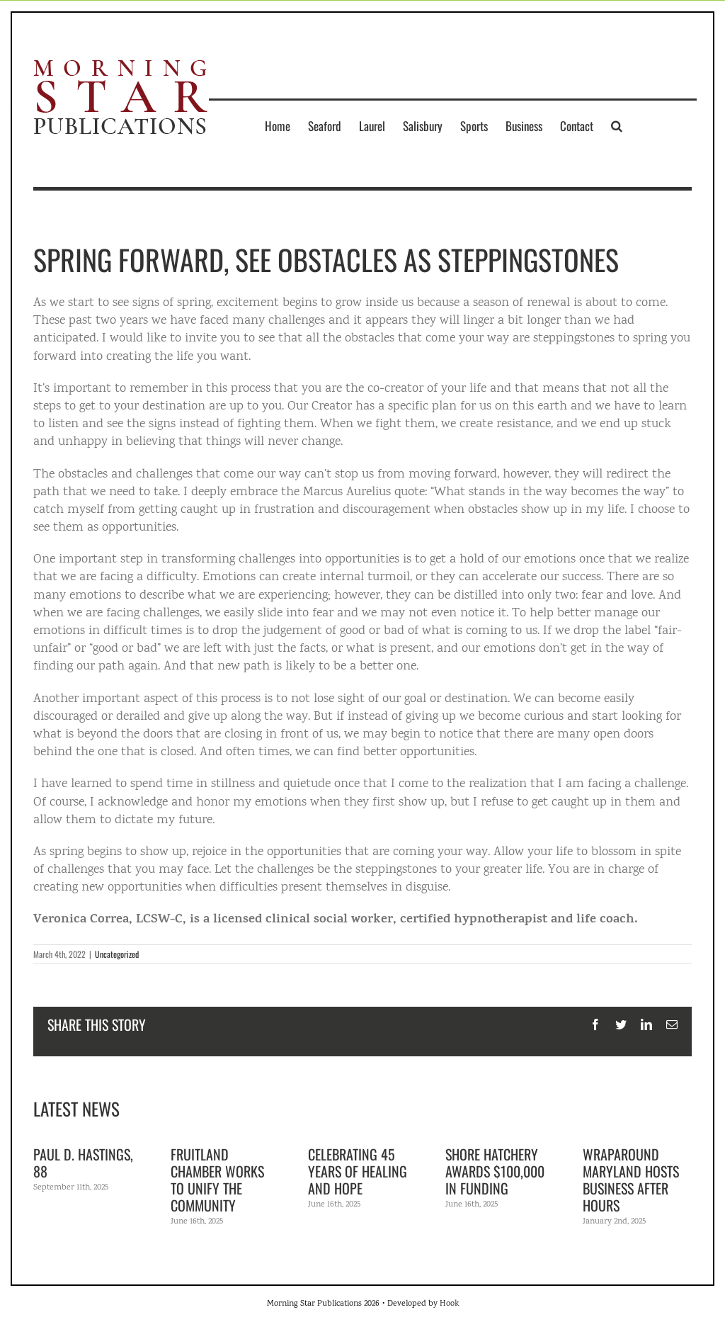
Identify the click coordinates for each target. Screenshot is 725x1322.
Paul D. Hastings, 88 (83, 1162)
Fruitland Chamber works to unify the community (217, 1179)
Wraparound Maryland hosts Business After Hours (631, 1179)
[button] (616, 125)
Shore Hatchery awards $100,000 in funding (494, 1171)
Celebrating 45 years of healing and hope (357, 1171)
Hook (449, 1304)
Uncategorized (117, 954)
